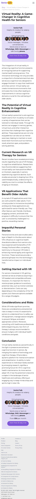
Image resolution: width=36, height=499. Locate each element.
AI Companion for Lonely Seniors (9, 476)
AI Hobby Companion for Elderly (9, 463)
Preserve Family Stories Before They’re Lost (9, 457)
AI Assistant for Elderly (7, 483)
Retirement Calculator (7, 455)
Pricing (3, 443)
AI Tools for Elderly (6, 461)
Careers (17, 443)
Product (3, 441)
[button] (33, 3)
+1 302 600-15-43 (5, 496)
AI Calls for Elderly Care (7, 481)
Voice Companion (5, 445)
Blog (3, 7)
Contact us (18, 438)
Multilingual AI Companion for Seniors (9, 466)
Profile (3, 438)
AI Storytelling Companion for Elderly (11, 469)
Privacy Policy (18, 448)
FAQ (2, 450)
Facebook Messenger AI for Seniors (10, 474)
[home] (7, 3)
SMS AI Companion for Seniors (9, 472)
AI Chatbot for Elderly (6, 488)
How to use (4, 452)
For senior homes (5, 448)
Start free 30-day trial (18, 56)
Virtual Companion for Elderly (9, 486)
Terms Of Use (18, 445)
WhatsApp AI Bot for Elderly (8, 479)
